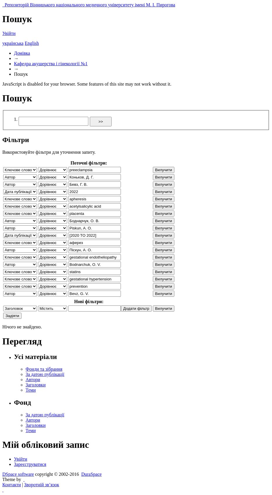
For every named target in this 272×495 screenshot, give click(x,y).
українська (13, 43)
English (32, 43)
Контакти (11, 484)
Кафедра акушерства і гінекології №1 (50, 63)
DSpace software (18, 474)
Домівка (22, 53)
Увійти (9, 33)
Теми (31, 390)
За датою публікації (45, 374)
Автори (33, 379)
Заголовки (36, 384)
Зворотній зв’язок (41, 484)
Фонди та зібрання (44, 369)
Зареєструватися (30, 464)
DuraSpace (91, 474)
